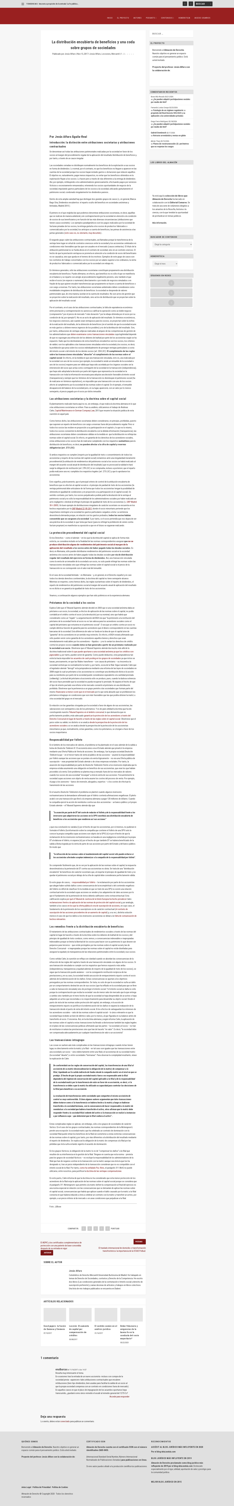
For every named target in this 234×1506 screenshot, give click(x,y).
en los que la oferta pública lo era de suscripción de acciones (93, 901)
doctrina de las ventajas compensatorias (103, 1166)
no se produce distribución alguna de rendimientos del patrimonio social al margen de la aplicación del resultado (91, 540)
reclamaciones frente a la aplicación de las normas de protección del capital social (85, 898)
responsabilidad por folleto (83, 877)
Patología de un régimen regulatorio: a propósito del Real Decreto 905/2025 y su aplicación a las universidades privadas (168, 109)
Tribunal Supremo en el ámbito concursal (86, 707)
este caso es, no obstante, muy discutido (83, 228)
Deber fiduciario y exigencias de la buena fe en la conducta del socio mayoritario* (129, 1327)
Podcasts (150, 13)
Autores (137, 13)
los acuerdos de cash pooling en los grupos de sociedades (96, 653)
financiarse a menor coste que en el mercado (75, 687)
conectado (65, 1417)
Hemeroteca (184, 13)
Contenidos (167, 13)
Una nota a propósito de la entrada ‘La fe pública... (59, 4)
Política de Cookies (60, 1483)
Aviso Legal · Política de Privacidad (36, 1483)
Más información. (159, 218)
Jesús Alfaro (70, 49)
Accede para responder (119, 1392)
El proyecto (123, 13)
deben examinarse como (92, 329)
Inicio (110, 13)
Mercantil (115, 49)
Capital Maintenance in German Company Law (74, 406)
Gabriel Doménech (158, 128)
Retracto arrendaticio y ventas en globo (169, 131)
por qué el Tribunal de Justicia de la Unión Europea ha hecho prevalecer (97, 894)
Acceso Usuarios (202, 13)
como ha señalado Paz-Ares (92, 1163)
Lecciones (106, 49)
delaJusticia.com (168, 1447)
